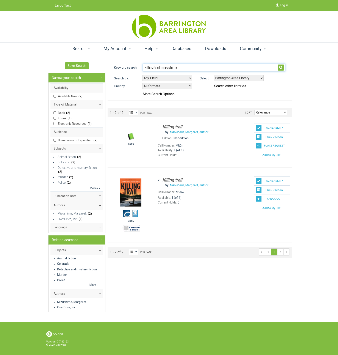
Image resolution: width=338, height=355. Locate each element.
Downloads (215, 48)
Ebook (62, 118)
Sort (248, 112)
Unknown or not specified (75, 140)
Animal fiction (67, 157)
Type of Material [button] (65, 104)
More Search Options (159, 94)
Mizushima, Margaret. (72, 213)
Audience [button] (60, 132)
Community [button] (253, 48)
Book (62, 113)
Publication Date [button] (65, 196)
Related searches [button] (65, 240)
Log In (284, 5)
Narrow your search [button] (66, 78)
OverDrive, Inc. (67, 219)
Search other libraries (230, 86)
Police (62, 182)
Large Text (63, 5)
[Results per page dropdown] (133, 112)
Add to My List (271, 154)
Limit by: (120, 86)
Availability (269, 128)
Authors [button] (59, 205)
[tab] (76, 77)
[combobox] (167, 78)
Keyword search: (126, 67)
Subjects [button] (60, 148)
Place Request (270, 145)
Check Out (269, 199)
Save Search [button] (76, 66)
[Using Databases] (239, 78)
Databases (181, 48)
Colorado (64, 162)
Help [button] (151, 48)
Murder (63, 177)
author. (189, 132)
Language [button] (60, 227)
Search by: (122, 78)
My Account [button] (116, 48)
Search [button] (81, 48)
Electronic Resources (72, 123)
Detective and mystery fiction (77, 168)
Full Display (269, 137)
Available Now (68, 96)
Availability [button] (61, 88)
